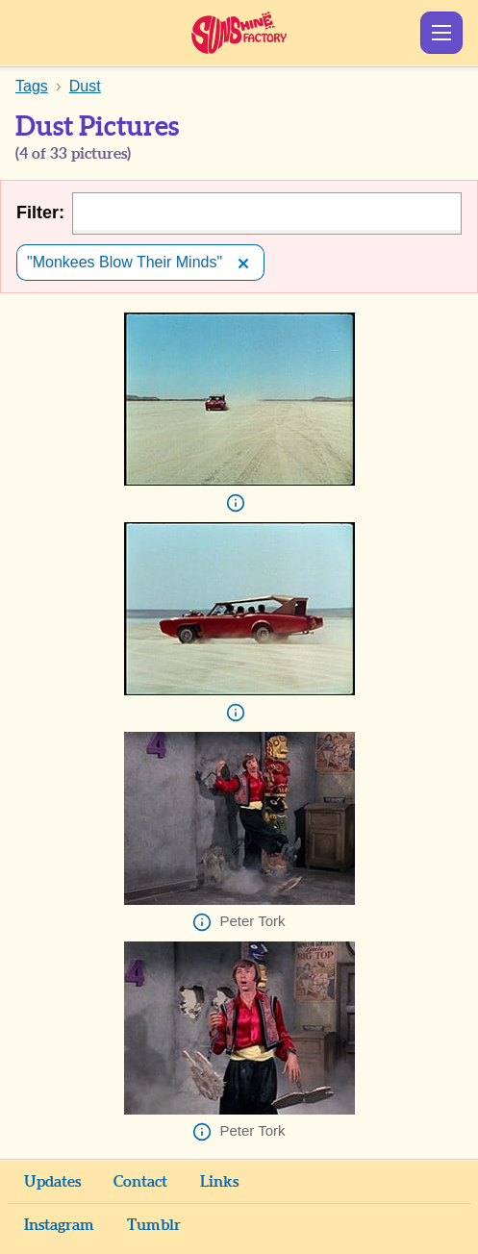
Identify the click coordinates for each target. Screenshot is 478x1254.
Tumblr (154, 1225)
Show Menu (441, 33)
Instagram (59, 1225)
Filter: (40, 212)
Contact (140, 1182)
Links (219, 1182)
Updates (52, 1182)
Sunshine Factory (239, 33)
